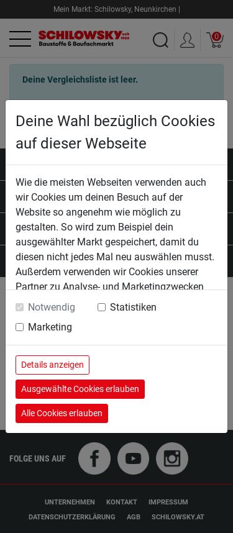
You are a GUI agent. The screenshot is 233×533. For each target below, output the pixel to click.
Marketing (50, 327)
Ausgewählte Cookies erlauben (80, 389)
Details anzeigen (52, 365)
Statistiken (133, 307)
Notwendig (51, 307)
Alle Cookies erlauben (62, 413)
